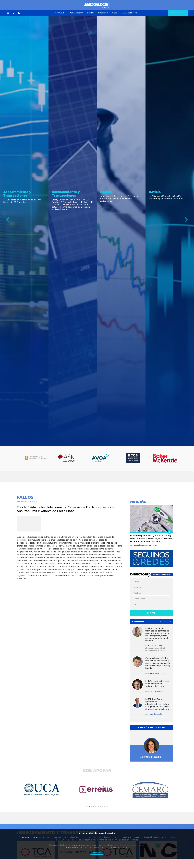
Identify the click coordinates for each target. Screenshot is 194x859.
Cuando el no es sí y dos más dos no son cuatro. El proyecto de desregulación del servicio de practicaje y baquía (157, 663)
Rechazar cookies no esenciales (132, 845)
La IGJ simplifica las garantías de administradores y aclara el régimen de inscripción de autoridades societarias (157, 704)
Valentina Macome (150, 756)
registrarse (178, 13)
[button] (8, 13)
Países (114, 13)
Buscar (151, 613)
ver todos (165, 621)
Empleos (90, 13)
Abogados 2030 (76, 13)
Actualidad (59, 13)
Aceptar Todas (97, 852)
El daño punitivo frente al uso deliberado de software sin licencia (157, 683)
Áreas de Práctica (130, 13)
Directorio (103, 13)
